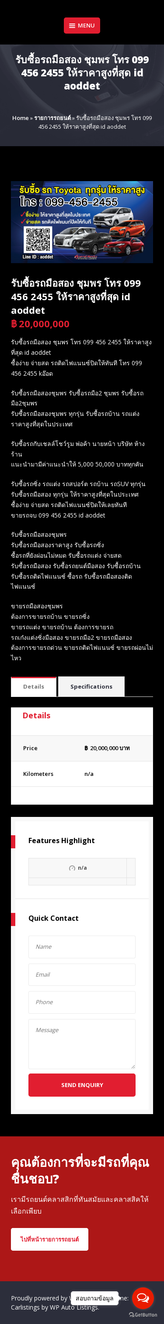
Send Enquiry (82, 1085)
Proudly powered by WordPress (56, 1298)
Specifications (91, 686)
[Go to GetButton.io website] (143, 1315)
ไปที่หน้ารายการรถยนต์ (50, 1239)
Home (20, 118)
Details (33, 686)
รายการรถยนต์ (52, 118)
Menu (82, 25)
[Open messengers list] (143, 1298)
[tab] (33, 687)
